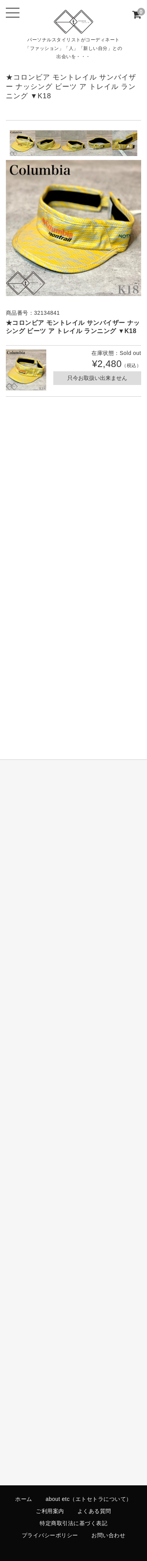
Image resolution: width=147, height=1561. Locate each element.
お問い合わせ (108, 1535)
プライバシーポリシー (50, 1535)
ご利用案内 (50, 1511)
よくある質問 (94, 1511)
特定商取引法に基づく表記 (73, 1523)
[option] (22, 143)
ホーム (23, 1499)
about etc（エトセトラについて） (89, 1499)
